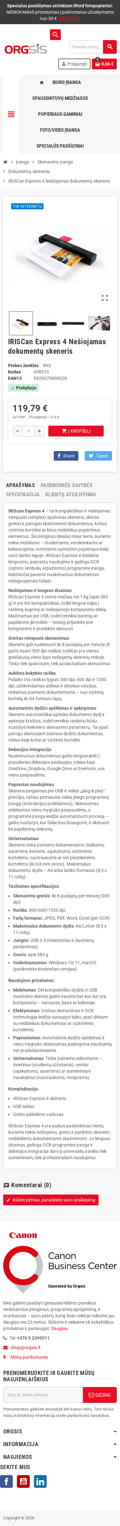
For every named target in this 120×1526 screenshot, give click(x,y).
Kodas (14, 371)
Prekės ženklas (23, 365)
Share (66, 455)
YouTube (23, 1481)
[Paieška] (93, 47)
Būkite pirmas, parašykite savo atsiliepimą (50, 1199)
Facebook (6, 1481)
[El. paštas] (43, 1395)
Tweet (98, 455)
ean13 (15, 378)
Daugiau (59, 1328)
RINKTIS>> (70, 18)
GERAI (100, 1395)
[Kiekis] (28, 431)
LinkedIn (40, 1481)
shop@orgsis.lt (26, 1347)
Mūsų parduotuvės (29, 1357)
